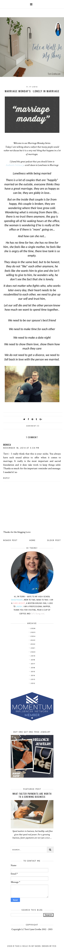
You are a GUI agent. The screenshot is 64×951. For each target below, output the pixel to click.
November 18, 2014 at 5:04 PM (21, 448)
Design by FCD (49, 946)
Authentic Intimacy (15, 165)
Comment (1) (32, 426)
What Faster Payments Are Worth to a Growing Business (32, 795)
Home (32, 540)
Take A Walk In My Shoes (28, 946)
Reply (6, 478)
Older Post (54, 540)
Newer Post (10, 540)
